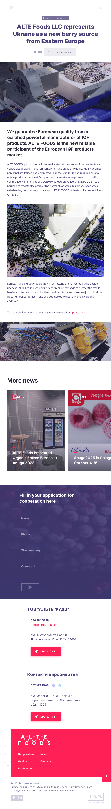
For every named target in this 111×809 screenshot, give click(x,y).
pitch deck (79, 312)
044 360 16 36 (40, 620)
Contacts (46, 761)
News (43, 754)
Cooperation (26, 754)
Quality (22, 761)
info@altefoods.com (44, 624)
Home (46, 17)
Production (25, 768)
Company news (60, 52)
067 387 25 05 (40, 685)
